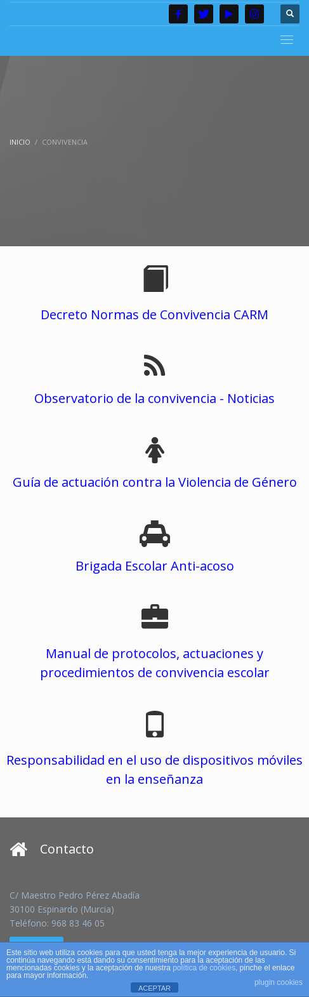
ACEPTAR (154, 988)
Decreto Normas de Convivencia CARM (154, 314)
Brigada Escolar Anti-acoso (155, 565)
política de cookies (204, 967)
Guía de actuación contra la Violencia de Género (155, 482)
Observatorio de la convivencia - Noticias (154, 398)
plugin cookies (278, 982)
